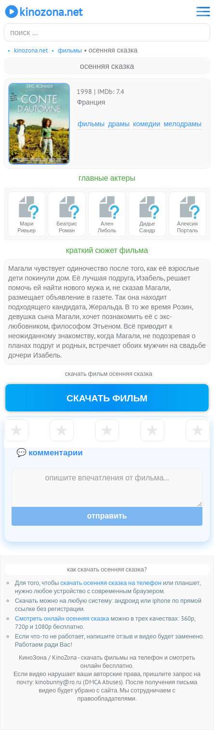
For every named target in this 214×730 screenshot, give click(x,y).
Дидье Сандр (147, 214)
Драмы (119, 123)
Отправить (107, 516)
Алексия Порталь (187, 214)
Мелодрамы (182, 123)
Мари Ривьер (26, 214)
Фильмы (91, 123)
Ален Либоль (107, 214)
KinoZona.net (43, 11)
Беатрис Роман (67, 214)
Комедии (146, 123)
